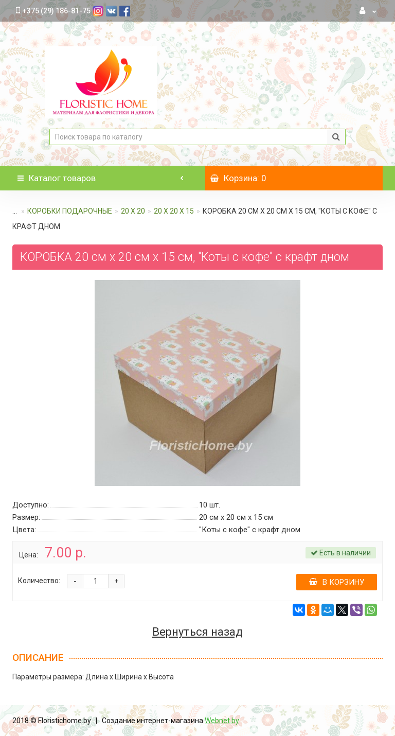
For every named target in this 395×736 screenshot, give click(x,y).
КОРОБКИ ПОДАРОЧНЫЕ (69, 211)
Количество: (39, 580)
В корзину (336, 582)
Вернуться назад (197, 632)
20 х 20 (133, 211)
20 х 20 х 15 (174, 211)
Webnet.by (222, 720)
